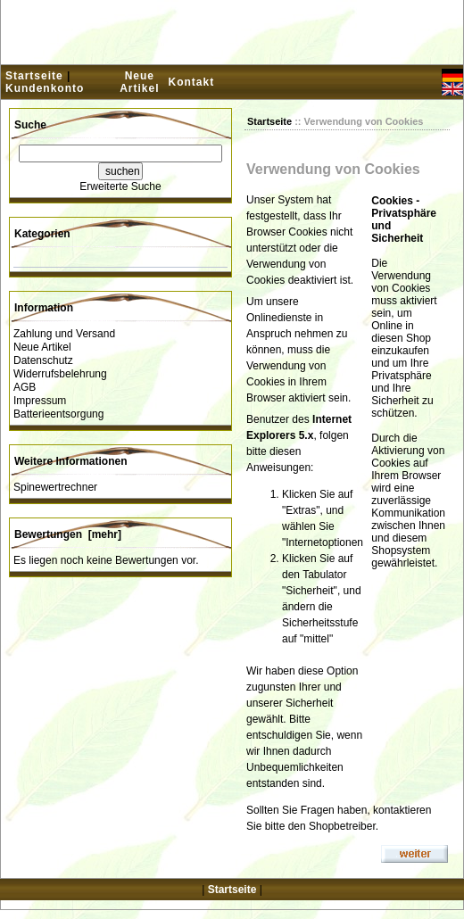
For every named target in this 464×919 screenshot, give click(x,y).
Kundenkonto (44, 88)
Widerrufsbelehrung (60, 374)
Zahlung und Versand (64, 333)
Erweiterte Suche (120, 186)
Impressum (39, 400)
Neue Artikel (139, 82)
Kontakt (191, 82)
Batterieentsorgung (58, 414)
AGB (24, 387)
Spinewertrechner (55, 487)
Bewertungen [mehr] (67, 534)
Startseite (34, 76)
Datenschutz (43, 360)
